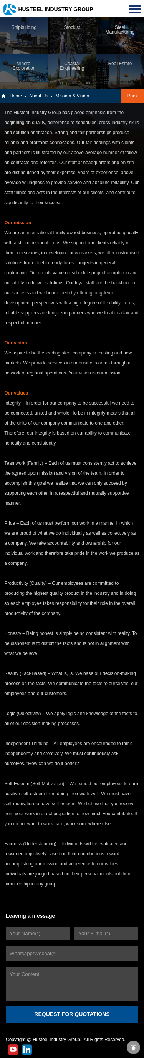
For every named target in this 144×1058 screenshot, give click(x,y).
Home (16, 96)
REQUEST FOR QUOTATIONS (71, 1014)
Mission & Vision (72, 96)
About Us (38, 96)
